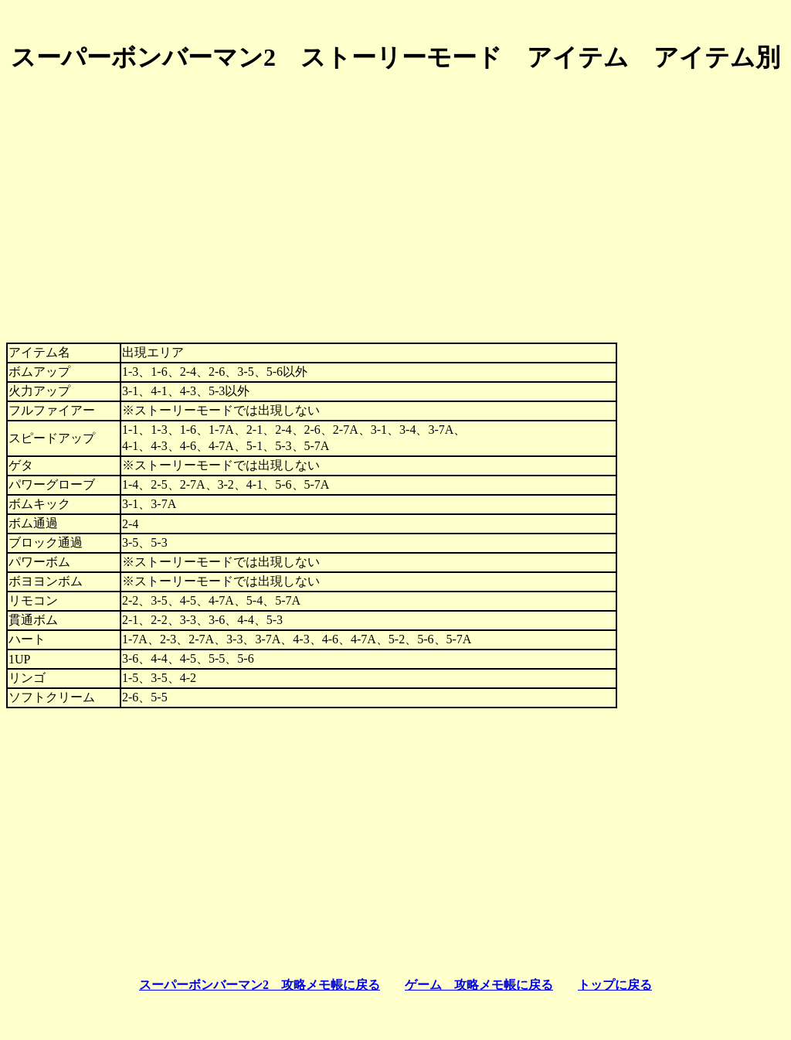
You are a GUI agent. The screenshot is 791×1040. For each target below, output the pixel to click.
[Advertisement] (395, 195)
